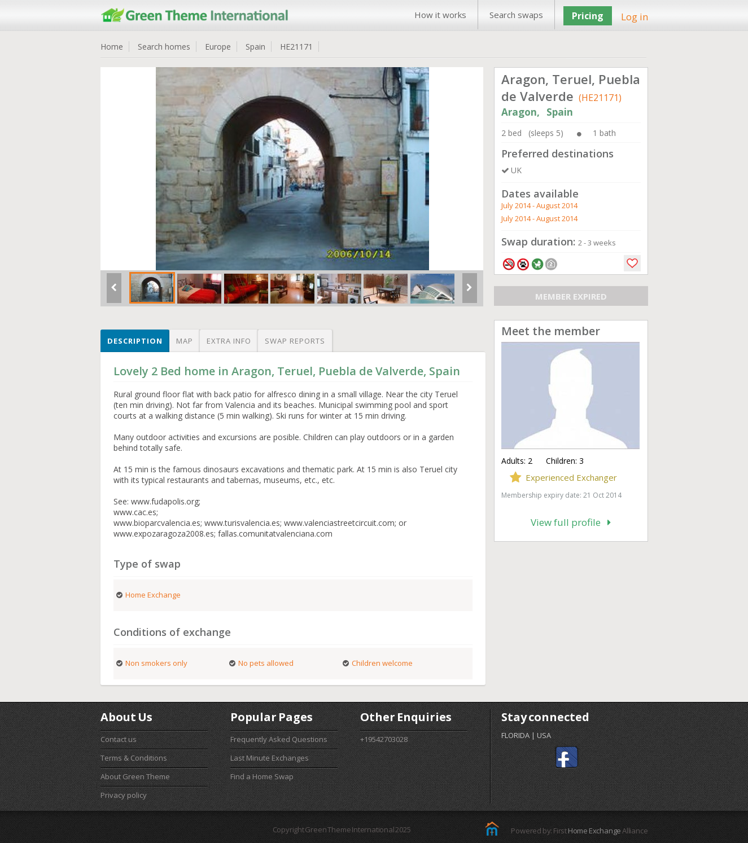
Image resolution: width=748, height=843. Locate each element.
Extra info (229, 341)
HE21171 (296, 46)
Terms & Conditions (133, 758)
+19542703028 (384, 739)
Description (135, 341)
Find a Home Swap (262, 776)
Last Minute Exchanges (269, 758)
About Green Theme (135, 776)
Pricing (587, 16)
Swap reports (295, 341)
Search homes (164, 46)
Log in (634, 16)
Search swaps (516, 14)
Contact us (118, 739)
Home (111, 46)
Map (184, 341)
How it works (440, 14)
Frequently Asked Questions (278, 739)
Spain (255, 46)
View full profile (571, 522)
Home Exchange (594, 831)
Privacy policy (123, 795)
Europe (218, 46)
